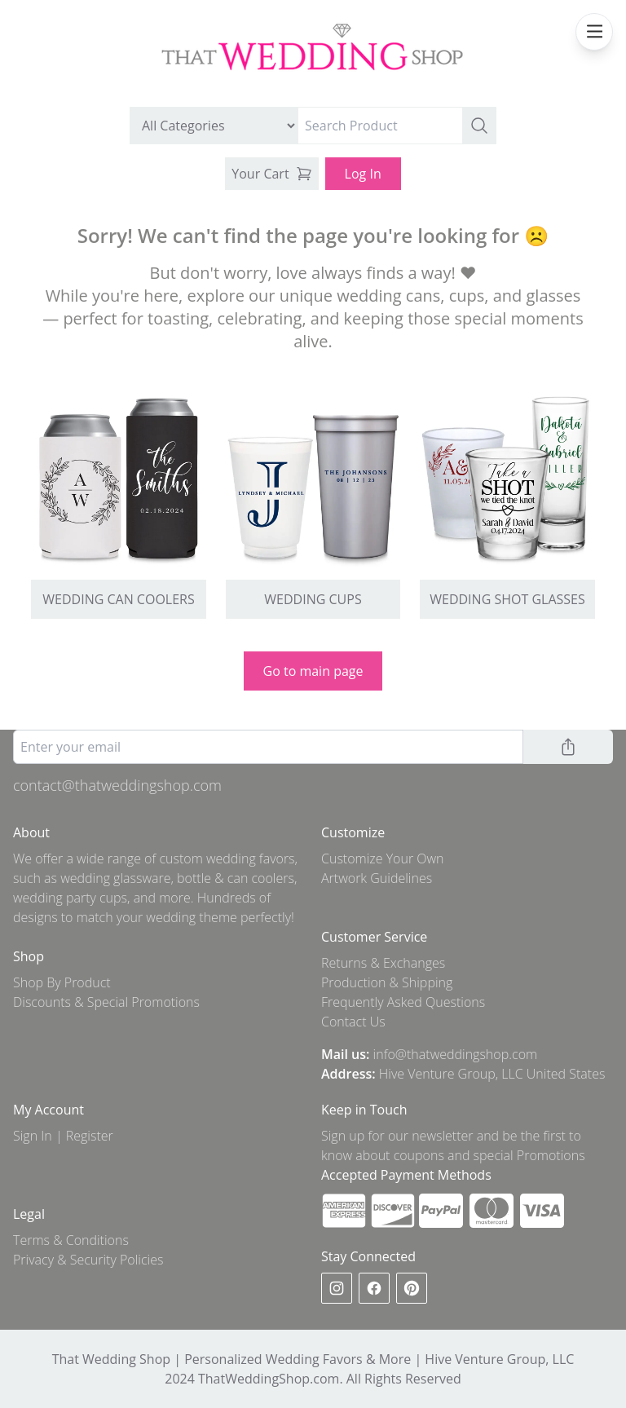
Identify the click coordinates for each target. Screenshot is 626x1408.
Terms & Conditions (71, 1240)
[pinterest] (411, 1288)
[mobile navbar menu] (594, 32)
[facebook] (374, 1288)
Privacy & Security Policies (88, 1260)
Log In (363, 174)
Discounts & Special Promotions (106, 1002)
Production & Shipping (386, 982)
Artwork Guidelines (376, 878)
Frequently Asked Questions (403, 1002)
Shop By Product (62, 982)
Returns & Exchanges (383, 963)
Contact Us (353, 1022)
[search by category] (214, 125)
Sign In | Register (63, 1136)
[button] (479, 125)
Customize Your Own (382, 858)
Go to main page (313, 671)
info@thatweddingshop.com (455, 1054)
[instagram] (336, 1288)
